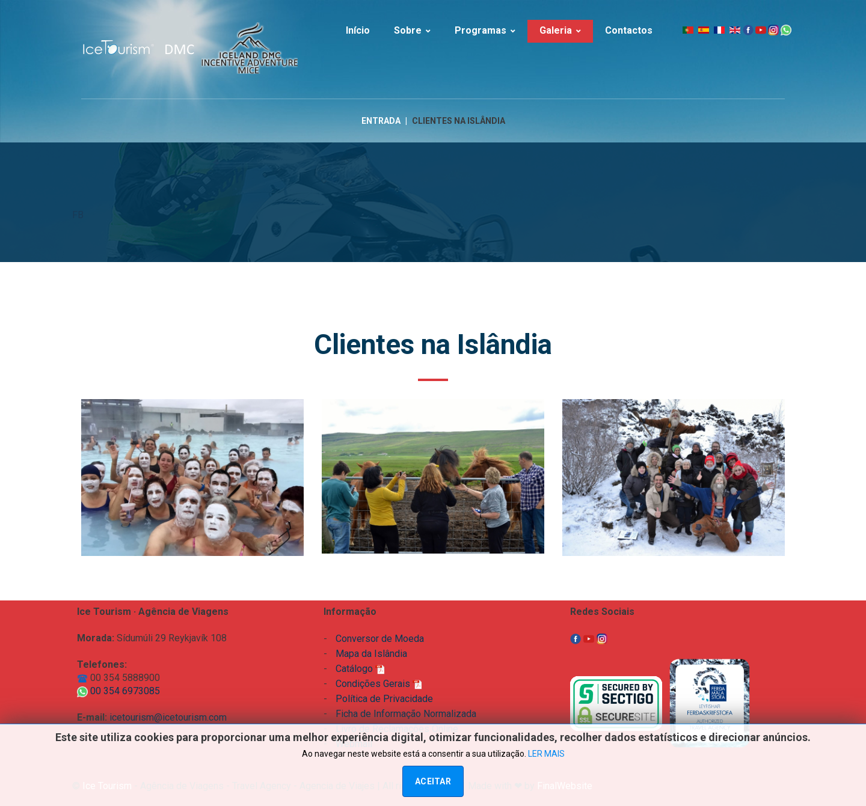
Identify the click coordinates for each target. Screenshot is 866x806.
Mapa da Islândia (371, 653)
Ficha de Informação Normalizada (406, 713)
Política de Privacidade (384, 698)
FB (78, 215)
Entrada (381, 121)
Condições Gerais (379, 683)
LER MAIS (546, 754)
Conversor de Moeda (380, 638)
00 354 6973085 (118, 691)
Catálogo (360, 668)
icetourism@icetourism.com (168, 717)
